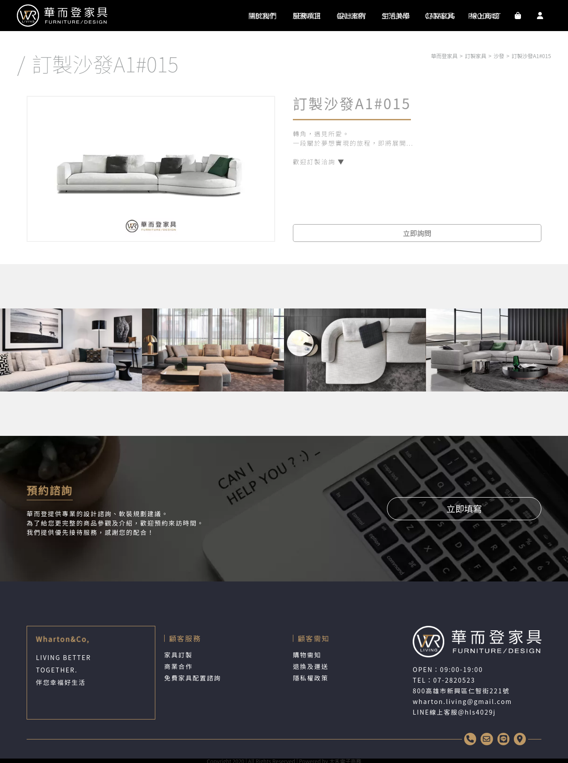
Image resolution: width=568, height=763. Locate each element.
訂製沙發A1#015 (531, 55)
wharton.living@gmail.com (462, 701)
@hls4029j (477, 712)
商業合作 (178, 666)
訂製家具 (475, 55)
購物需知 (307, 654)
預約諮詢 (50, 490)
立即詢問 (417, 233)
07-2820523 (454, 680)
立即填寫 (464, 508)
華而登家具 (444, 55)
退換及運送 (310, 666)
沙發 (498, 55)
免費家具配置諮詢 (192, 677)
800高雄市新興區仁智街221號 (461, 690)
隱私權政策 (310, 677)
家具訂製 (178, 654)
